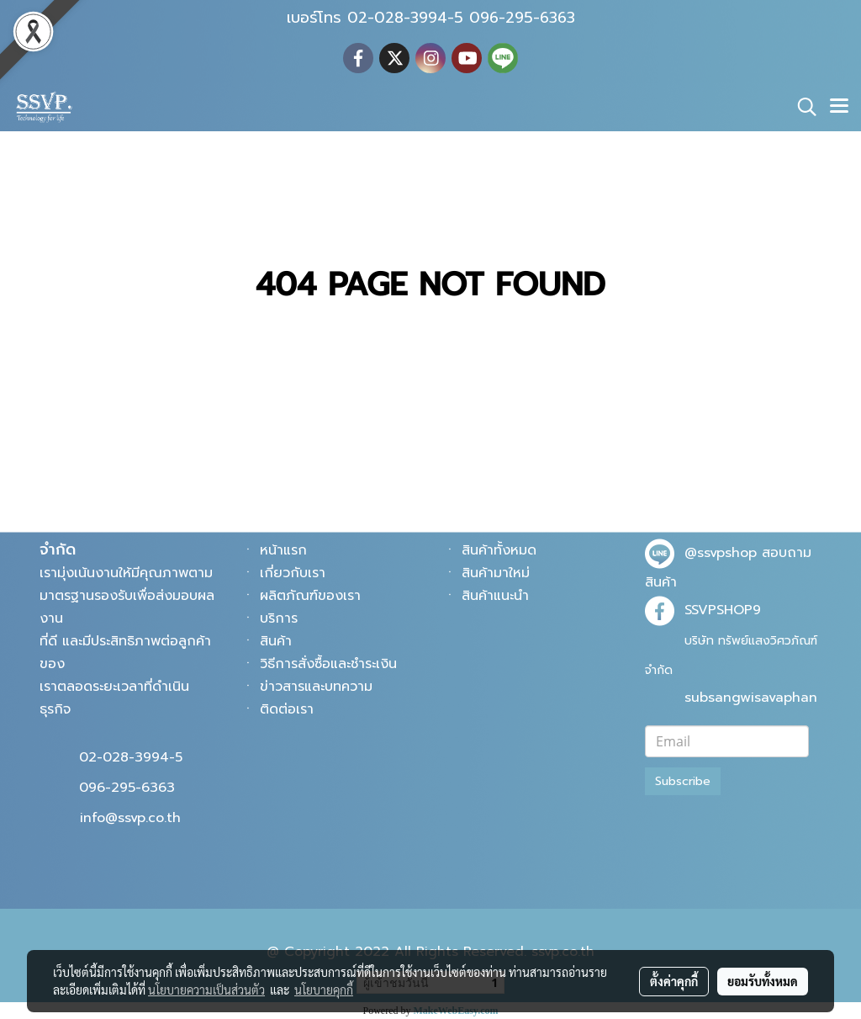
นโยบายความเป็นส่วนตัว (206, 989)
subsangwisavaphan (750, 697)
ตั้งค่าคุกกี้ (674, 981)
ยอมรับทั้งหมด (762, 981)
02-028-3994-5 (130, 757)
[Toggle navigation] (839, 106)
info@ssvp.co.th (130, 818)
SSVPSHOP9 (722, 610)
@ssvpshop (720, 553)
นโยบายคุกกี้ (323, 989)
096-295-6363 (127, 788)
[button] (801, 107)
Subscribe (682, 781)
